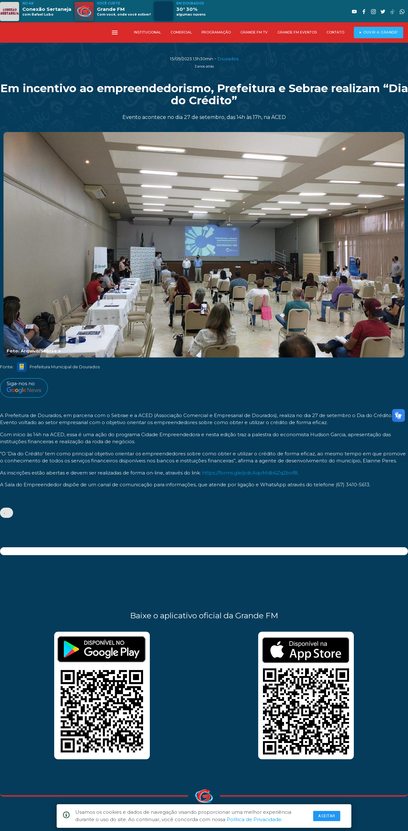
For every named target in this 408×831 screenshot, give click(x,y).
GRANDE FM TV (254, 32)
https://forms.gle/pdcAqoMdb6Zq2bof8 (249, 473)
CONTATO (335, 32)
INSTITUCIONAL (147, 32)
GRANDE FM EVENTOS (297, 32)
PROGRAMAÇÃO (216, 32)
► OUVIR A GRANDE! (378, 32)
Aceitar (326, 815)
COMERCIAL (181, 32)
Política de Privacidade (254, 819)
